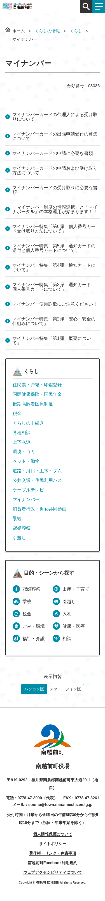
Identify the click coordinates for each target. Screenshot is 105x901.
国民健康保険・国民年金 (37, 394)
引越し (19, 537)
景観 (17, 518)
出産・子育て (75, 589)
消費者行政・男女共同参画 (39, 509)
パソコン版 (34, 689)
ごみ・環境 (33, 626)
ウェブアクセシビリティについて (52, 872)
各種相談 (22, 432)
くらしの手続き (28, 423)
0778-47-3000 (30, 798)
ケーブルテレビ (28, 489)
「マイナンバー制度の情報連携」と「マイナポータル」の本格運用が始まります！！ (54, 209)
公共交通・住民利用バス (37, 480)
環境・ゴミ (24, 451)
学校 (26, 601)
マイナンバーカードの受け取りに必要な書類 (54, 190)
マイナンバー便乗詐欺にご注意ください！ (54, 304)
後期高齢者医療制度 (33, 403)
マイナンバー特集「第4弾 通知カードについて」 (53, 267)
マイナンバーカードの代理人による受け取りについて (54, 116)
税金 (17, 413)
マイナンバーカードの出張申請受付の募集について (54, 136)
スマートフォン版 (65, 689)
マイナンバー (26, 499)
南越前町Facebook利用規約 (52, 863)
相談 (66, 638)
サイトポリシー (52, 843)
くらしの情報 (47, 30)
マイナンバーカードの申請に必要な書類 (52, 153)
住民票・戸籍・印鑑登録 (37, 384)
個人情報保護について (52, 834)
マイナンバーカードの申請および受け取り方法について (54, 170)
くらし (76, 30)
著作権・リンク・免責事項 (52, 853)
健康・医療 (73, 626)
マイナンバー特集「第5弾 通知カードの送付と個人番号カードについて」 (53, 248)
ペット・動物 (26, 461)
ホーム (18, 30)
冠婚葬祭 (22, 528)
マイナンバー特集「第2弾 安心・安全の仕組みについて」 (53, 321)
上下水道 (22, 442)
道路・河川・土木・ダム (37, 470)
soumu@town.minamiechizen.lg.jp (60, 804)
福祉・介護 (33, 638)
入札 (66, 613)
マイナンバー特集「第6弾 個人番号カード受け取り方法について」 (53, 228)
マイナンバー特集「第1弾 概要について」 (51, 340)
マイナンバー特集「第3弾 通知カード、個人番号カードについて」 (53, 287)
